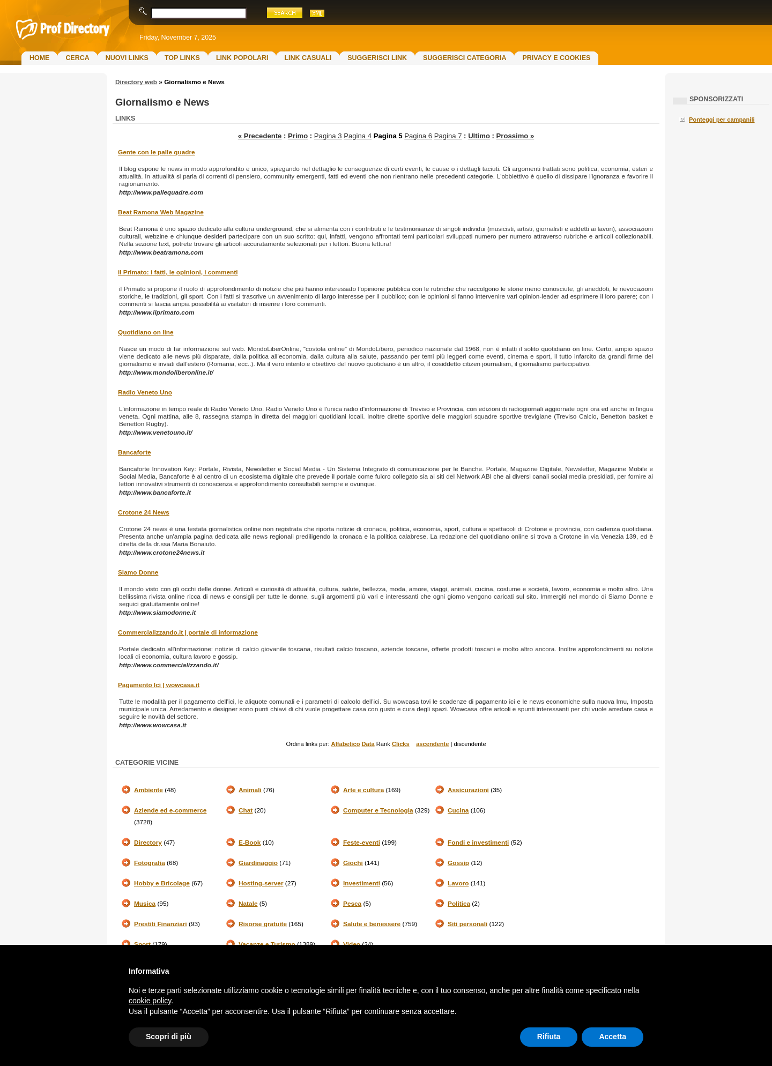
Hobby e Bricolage (162, 883)
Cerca (77, 58)
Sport (142, 944)
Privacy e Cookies (556, 58)
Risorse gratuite (263, 924)
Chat (246, 810)
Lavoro (458, 883)
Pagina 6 (418, 136)
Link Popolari (242, 58)
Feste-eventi (361, 842)
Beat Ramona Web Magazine (161, 212)
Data (368, 744)
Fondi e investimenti (478, 842)
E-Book (250, 842)
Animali (250, 790)
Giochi (353, 863)
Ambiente (148, 790)
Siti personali (467, 924)
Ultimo (479, 136)
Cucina (458, 810)
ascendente (432, 744)
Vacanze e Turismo (267, 944)
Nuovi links (127, 58)
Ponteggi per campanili (722, 119)
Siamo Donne (138, 572)
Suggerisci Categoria (464, 58)
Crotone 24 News (143, 512)
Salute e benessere (371, 924)
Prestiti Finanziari (160, 924)
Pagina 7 (448, 136)
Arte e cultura (363, 790)
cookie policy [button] (150, 1000)
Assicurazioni (468, 790)
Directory (148, 842)
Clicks (401, 744)
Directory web (136, 82)
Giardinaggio (258, 863)
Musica (144, 903)
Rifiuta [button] (549, 1036)
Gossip (458, 863)
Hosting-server (261, 883)
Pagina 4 (358, 136)
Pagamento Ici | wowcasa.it (158, 685)
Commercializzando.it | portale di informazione (188, 632)
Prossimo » (515, 136)
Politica (459, 903)
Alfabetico (345, 744)
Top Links (182, 58)
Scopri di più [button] (168, 1036)
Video (351, 944)
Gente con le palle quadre (156, 152)
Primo (298, 136)
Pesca (352, 903)
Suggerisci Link (377, 58)
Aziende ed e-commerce (170, 810)
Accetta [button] (612, 1036)
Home (39, 58)
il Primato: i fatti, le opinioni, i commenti (178, 272)
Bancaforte (134, 452)
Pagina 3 (328, 136)
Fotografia (149, 863)
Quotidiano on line (146, 332)
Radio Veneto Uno (145, 392)
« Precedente (260, 136)
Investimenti (361, 883)
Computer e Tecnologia (378, 810)
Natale (248, 903)
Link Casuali (307, 58)
